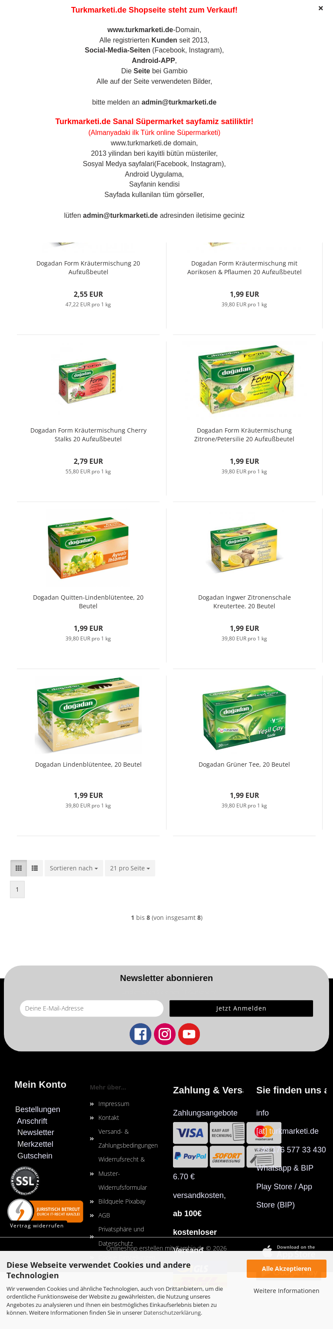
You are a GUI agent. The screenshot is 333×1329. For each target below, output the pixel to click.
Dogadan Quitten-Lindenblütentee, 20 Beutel (88, 600)
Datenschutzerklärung (172, 1312)
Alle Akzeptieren (286, 1268)
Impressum (113, 1103)
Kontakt (108, 1117)
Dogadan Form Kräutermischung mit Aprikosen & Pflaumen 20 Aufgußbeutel (244, 266)
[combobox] (74, 868)
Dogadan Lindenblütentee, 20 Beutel (88, 764)
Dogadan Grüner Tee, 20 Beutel (244, 764)
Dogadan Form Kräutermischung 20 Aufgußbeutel (88, 266)
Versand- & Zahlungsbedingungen (128, 1138)
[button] (18, 868)
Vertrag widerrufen (37, 1225)
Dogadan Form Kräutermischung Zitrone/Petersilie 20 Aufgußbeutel (244, 433)
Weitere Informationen (287, 1290)
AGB (104, 1215)
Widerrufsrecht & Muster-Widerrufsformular (122, 1173)
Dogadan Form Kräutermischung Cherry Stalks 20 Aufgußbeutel (88, 433)
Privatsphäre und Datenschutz (121, 1236)
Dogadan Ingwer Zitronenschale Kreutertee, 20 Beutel (244, 600)
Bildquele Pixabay (121, 1201)
